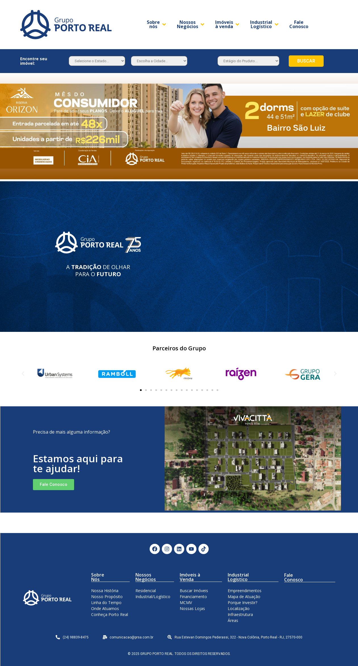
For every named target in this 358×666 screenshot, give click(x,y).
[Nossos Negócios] (191, 24)
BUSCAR (306, 61)
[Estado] (97, 61)
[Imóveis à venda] (228, 24)
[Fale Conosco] (299, 24)
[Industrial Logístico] (265, 24)
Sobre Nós (97, 577)
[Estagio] (248, 61)
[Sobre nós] (156, 24)
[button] (141, 390)
